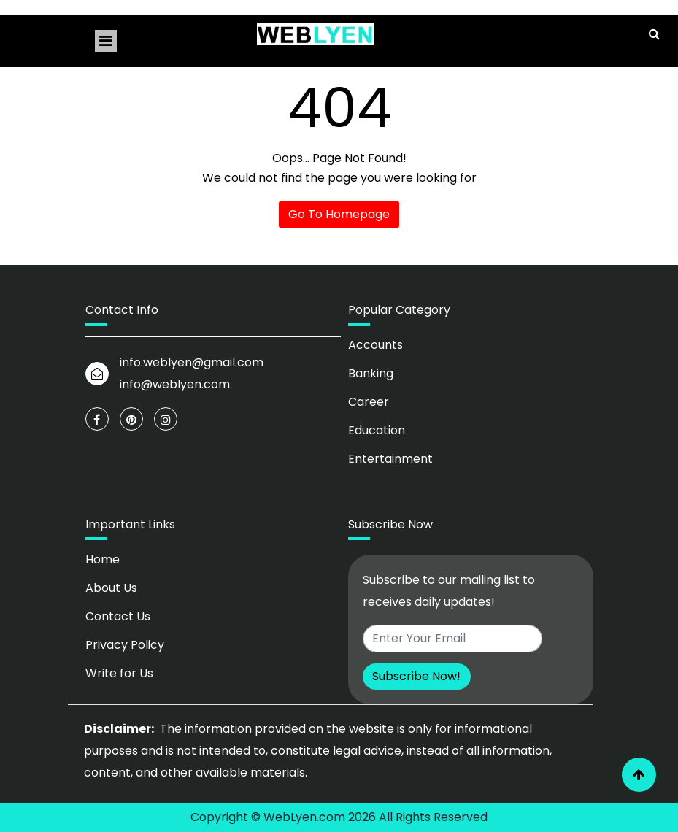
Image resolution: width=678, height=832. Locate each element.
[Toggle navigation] (105, 40)
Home (102, 559)
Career (368, 401)
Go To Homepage (339, 214)
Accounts (375, 344)
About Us (111, 587)
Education (376, 430)
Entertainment (390, 458)
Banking (370, 373)
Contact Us (117, 616)
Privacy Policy (124, 644)
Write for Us (119, 673)
